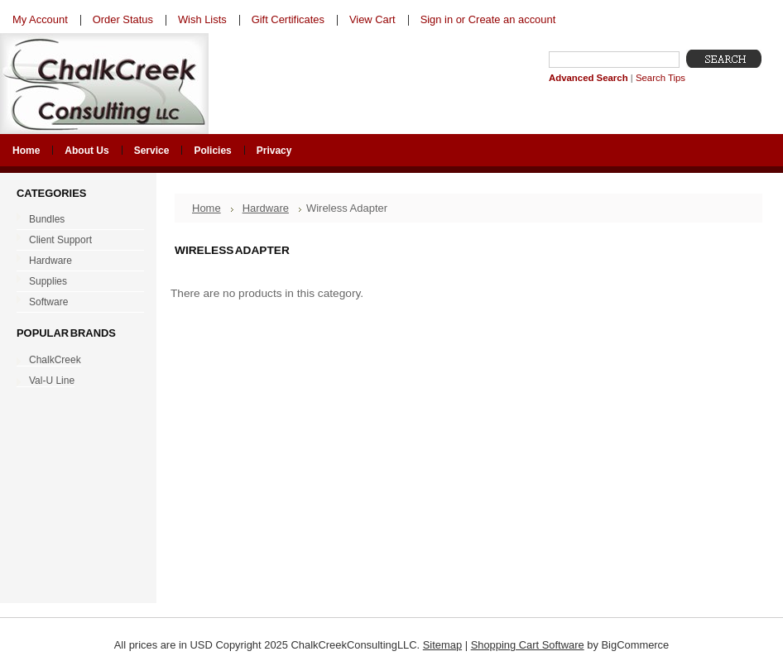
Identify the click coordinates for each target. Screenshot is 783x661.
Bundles (77, 220)
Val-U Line (51, 380)
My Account (40, 19)
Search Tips (660, 78)
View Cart (372, 19)
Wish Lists (202, 19)
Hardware (77, 261)
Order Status (123, 19)
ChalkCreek (55, 360)
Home (206, 208)
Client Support (77, 240)
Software (77, 302)
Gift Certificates (288, 19)
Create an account (511, 19)
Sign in (436, 19)
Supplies (77, 282)
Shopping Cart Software (527, 645)
